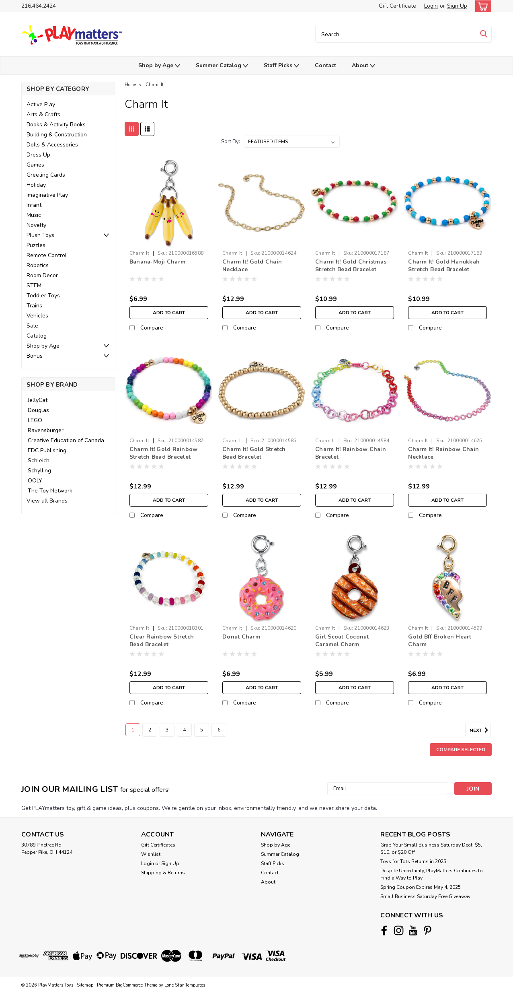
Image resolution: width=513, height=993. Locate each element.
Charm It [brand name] (139, 253)
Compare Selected (460, 749)
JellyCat (37, 400)
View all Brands (47, 501)
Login (431, 6)
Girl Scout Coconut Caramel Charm (342, 640)
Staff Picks (281, 66)
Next (480, 730)
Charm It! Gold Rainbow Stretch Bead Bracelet (163, 453)
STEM (34, 285)
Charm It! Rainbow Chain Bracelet (350, 453)
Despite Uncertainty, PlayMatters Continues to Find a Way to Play (431, 874)
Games (35, 165)
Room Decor (42, 275)
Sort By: (230, 141)
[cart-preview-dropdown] (481, 6)
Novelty (36, 225)
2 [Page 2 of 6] (149, 730)
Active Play (41, 104)
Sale (32, 326)
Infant (34, 205)
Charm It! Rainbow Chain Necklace (443, 453)
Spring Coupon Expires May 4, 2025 (420, 887)
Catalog (37, 336)
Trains (34, 305)
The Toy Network (50, 490)
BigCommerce (129, 985)
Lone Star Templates (184, 985)
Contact (325, 65)
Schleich (38, 460)
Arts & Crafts (43, 114)
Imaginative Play (47, 195)
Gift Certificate (397, 6)
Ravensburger (46, 430)
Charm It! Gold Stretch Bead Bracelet (254, 453)
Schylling (39, 470)
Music (34, 215)
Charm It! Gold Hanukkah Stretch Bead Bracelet (444, 265)
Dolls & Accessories (52, 144)
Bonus (35, 356)
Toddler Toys (43, 295)
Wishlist (150, 854)
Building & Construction (57, 134)
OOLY (35, 480)
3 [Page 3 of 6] (167, 730)
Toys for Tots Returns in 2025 (413, 861)
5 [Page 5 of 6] (201, 730)
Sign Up (457, 6)
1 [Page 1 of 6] (132, 730)
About (363, 66)
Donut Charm (241, 637)
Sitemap (85, 985)
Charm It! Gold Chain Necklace (252, 265)
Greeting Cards (46, 175)
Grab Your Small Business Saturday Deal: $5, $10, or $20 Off (431, 848)
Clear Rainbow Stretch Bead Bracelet (161, 640)
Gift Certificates (158, 845)
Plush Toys (40, 235)
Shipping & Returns (163, 872)
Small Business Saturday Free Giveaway (425, 896)
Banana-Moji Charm (157, 262)
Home (130, 85)
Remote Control (47, 255)
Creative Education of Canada (66, 440)
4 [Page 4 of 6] (184, 730)
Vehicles (37, 315)
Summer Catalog (222, 66)
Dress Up (38, 155)
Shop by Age (159, 66)
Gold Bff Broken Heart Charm (439, 640)
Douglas (38, 410)
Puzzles (36, 245)
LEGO (35, 420)
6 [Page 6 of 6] (219, 730)
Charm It (155, 85)
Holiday (36, 185)
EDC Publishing (47, 450)
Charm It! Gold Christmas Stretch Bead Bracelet (350, 265)
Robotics (38, 265)
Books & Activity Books (56, 124)
